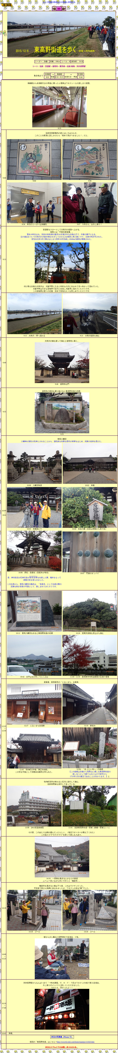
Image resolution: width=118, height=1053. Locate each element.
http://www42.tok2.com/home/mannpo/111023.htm (75, 1042)
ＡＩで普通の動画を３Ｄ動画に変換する (59, 2)
